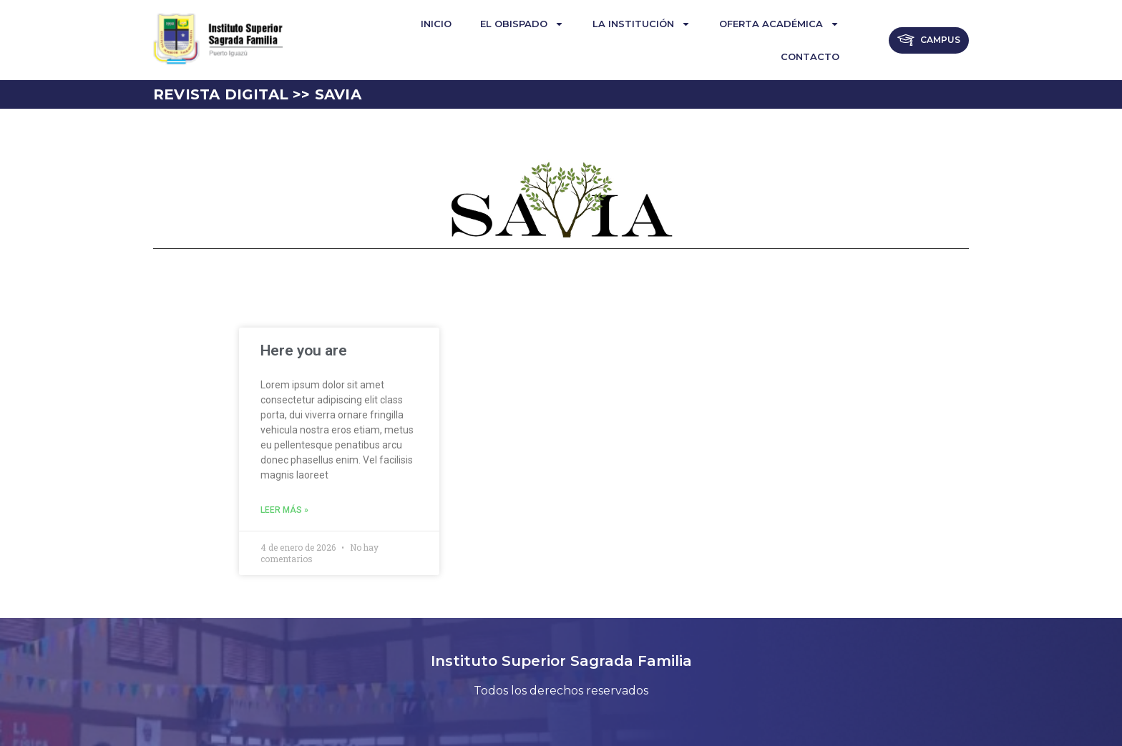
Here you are (303, 350)
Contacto (810, 56)
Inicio (436, 23)
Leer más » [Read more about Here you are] (284, 510)
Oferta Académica (779, 24)
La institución (641, 24)
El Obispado (522, 24)
